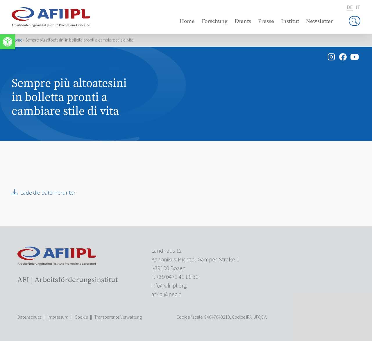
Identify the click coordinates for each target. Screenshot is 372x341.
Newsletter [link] (319, 21)
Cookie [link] (81, 317)
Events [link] (243, 21)
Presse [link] (266, 21)
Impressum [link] (58, 317)
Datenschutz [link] (29, 317)
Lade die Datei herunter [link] (48, 193)
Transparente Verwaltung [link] (118, 317)
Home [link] (187, 21)
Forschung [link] (215, 21)
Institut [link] (290, 21)
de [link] (350, 7)
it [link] (358, 7)
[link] (7, 41)
